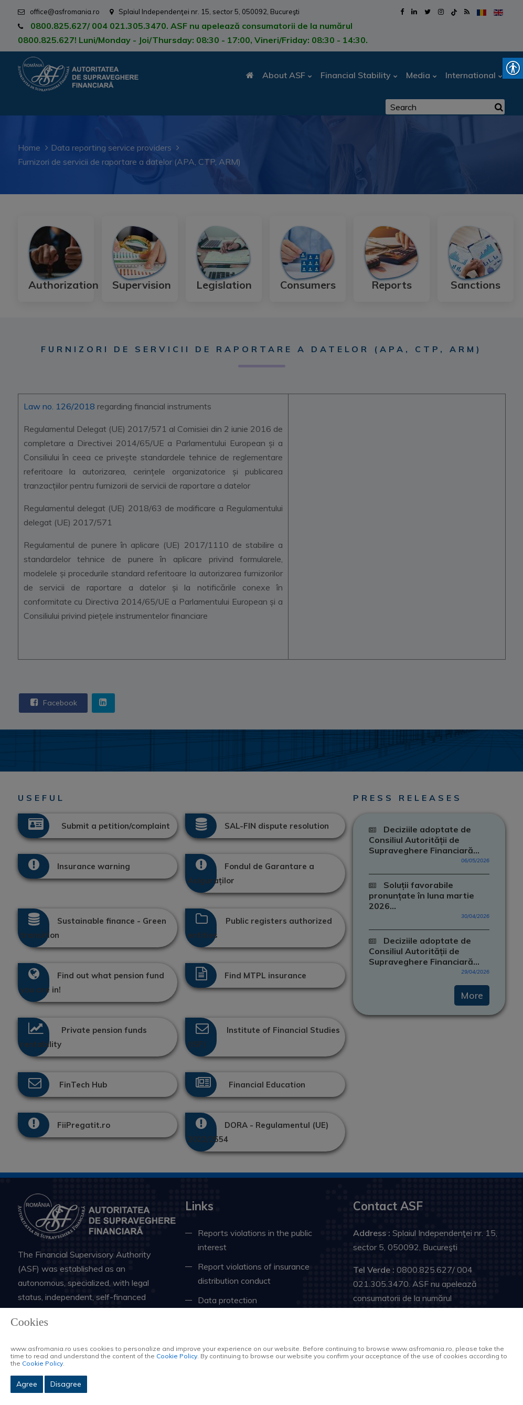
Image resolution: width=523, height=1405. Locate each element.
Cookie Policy (176, 1356)
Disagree (65, 1384)
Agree (26, 1384)
